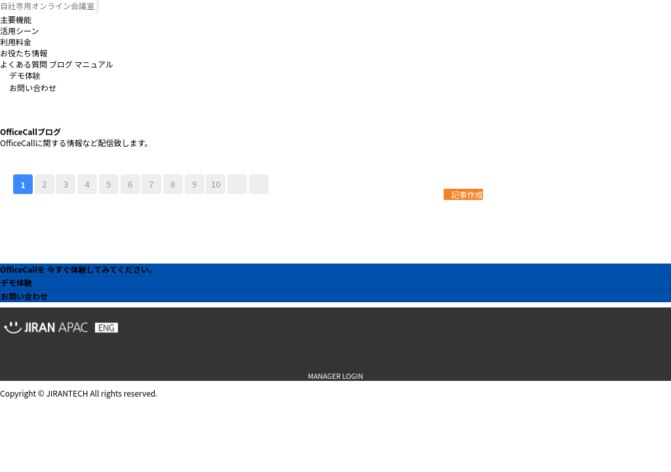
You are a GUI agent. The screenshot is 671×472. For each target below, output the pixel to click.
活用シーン (19, 30)
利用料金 (15, 41)
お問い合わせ (32, 87)
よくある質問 (23, 63)
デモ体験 (25, 75)
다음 (237, 184)
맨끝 (259, 184)
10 (215, 184)
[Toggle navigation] (97, 7)
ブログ (61, 63)
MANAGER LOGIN (336, 375)
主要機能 (15, 19)
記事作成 (463, 194)
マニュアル (93, 63)
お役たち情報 (23, 52)
